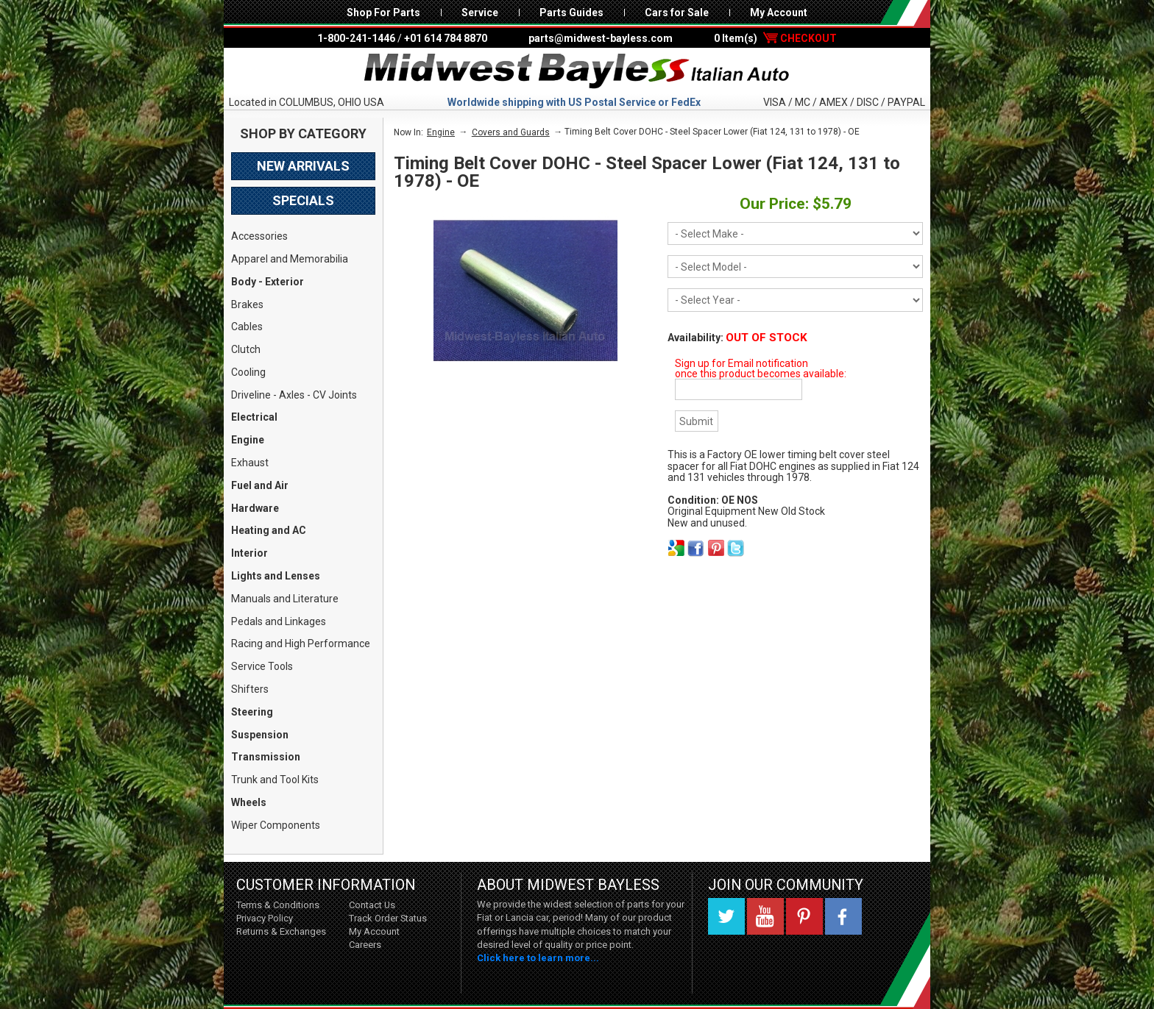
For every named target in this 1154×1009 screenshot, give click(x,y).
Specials (303, 200)
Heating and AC (268, 530)
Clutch (246, 349)
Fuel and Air (259, 485)
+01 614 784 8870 (445, 38)
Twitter (726, 916)
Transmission (265, 757)
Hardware (255, 508)
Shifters (250, 689)
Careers (365, 944)
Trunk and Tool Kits (275, 779)
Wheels (248, 802)
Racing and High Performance (300, 643)
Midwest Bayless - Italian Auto (577, 71)
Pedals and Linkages (278, 621)
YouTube (765, 916)
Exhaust (250, 462)
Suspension (259, 735)
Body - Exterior (267, 282)
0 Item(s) (775, 38)
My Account (778, 12)
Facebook (843, 916)
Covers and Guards (511, 132)
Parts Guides (571, 12)
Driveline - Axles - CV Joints (294, 395)
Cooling (248, 372)
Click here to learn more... (538, 957)
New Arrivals (303, 166)
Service (479, 12)
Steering (252, 712)
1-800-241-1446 (356, 38)
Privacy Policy (264, 918)
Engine (247, 440)
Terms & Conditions (277, 904)
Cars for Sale (677, 12)
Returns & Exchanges (281, 931)
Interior (249, 553)
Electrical (254, 417)
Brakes (247, 304)
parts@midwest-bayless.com (600, 38)
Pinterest (804, 916)
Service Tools (262, 666)
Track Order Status (388, 918)
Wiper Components (275, 825)
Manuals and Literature (285, 599)
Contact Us (372, 904)
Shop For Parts (383, 12)
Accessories (259, 236)
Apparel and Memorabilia (289, 259)
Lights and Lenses (275, 576)
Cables (247, 326)
